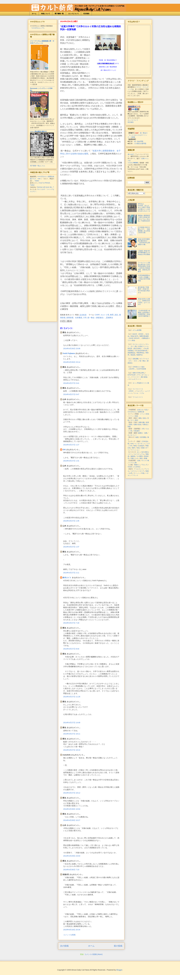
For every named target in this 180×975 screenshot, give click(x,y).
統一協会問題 (138, 141)
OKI (64, 450)
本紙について (45, 13)
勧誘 (137, 437)
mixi (132, 443)
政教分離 (141, 422)
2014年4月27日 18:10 (71, 750)
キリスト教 (145, 460)
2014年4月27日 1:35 (71, 521)
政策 (147, 422)
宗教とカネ (134, 458)
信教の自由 (137, 424)
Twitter (37, 181)
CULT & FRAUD (44, 183)
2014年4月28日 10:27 (71, 820)
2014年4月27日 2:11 (71, 573)
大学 (85, 318)
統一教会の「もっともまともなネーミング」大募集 (138, 135)
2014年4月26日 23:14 (71, 362)
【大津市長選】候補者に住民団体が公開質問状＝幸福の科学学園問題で (144, 313)
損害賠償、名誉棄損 (74, 318)
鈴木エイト (67, 578)
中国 (142, 473)
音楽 (138, 448)
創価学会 (140, 355)
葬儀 (145, 458)
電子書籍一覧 (59, 13)
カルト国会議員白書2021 (38, 131)
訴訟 (116, 315)
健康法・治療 (142, 433)
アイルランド (138, 469)
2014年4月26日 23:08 (71, 349)
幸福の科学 (134, 336)
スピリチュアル (139, 454)
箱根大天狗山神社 (138, 373)
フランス (135, 475)
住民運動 (143, 437)
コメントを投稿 (69, 935)
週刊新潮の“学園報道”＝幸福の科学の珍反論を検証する (144, 289)
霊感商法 (109, 318)
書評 (133, 448)
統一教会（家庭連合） (96, 318)
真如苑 (133, 355)
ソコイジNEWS (133, 163)
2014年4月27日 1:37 (71, 547)
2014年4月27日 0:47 (71, 394)
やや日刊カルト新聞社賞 (136, 412)
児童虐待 (137, 431)
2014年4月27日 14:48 (71, 723)
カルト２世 (104, 315)
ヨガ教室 (140, 456)
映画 (135, 446)
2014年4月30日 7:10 (71, 870)
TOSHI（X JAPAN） (134, 467)
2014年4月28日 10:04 (71, 809)
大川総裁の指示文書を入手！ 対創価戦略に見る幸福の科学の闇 (144, 230)
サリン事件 (134, 420)
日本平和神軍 (141, 369)
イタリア (141, 471)
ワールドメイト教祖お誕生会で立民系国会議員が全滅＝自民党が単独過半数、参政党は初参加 (144, 267)
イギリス (134, 471)
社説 (146, 410)
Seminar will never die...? (45, 187)
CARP (97, 315)
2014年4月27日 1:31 (71, 461)
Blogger (119, 970)
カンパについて (73, 13)
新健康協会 (131, 353)
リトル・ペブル (139, 393)
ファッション (135, 450)
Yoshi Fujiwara (69, 353)
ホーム (34, 13)
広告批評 (141, 446)
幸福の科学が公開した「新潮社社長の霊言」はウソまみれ (144, 301)
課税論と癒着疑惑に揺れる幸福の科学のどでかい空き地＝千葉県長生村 (144, 218)
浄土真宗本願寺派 (141, 350)
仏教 (138, 460)
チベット (137, 473)
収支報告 (86, 13)
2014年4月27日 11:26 (71, 697)
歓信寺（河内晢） (138, 334)
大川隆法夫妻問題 (140, 143)
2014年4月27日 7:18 (71, 623)
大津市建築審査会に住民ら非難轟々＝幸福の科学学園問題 (144, 278)
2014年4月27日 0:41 (71, 383)
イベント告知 (144, 414)
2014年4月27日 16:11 (71, 734)
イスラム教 (133, 463)
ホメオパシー (132, 435)
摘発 (140, 418)
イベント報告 (133, 416)
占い (138, 452)
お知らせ (140, 410)
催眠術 (133, 456)
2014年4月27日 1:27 (71, 445)
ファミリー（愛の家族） (140, 377)
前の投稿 (118, 946)
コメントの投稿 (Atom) (93, 954)
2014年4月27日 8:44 (71, 649)
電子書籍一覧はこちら (37, 166)
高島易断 (135, 359)
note (39, 179)
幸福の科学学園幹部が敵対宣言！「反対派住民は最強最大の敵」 (144, 241)
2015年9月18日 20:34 (71, 930)
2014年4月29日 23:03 (71, 856)
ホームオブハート (135, 379)
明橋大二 (137, 465)
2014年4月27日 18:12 (71, 793)
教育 (112, 315)
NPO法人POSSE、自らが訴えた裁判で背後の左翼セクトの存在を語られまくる (144, 207)
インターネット (140, 443)
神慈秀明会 (140, 353)
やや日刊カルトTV (38, 28)
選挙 (130, 424)
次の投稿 (64, 946)
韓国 (147, 471)
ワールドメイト (137, 397)
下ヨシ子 (145, 465)
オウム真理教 (137, 330)
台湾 (130, 473)
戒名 (141, 458)
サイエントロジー (138, 344)
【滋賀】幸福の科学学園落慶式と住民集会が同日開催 (144, 252)
